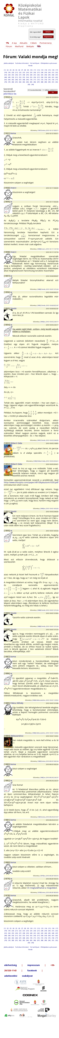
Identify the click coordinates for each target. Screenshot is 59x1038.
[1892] (7, 464)
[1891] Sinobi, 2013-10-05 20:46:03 (47, 440)
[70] (31, 80)
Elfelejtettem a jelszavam (49, 63)
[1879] (7, 878)
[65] (13, 80)
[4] (13, 70)
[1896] (7, 292)
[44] (46, 75)
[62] (56, 77)
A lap (14, 43)
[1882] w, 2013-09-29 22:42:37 (49, 777)
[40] (31, 75)
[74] (46, 80)
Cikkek (33, 43)
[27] (38, 72)
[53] (24, 77)
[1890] (7, 530)
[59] (46, 77)
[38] (24, 75)
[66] (16, 80)
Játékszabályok (9, 63)
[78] (5, 82)
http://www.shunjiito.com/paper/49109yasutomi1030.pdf (31, 482)
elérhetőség (10, 965)
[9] (28, 70)
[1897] (7, 275)
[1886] (7, 673)
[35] (13, 75)
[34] (9, 75)
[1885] (7, 703)
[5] (16, 70)
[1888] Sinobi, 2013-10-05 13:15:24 (47, 289)
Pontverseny (46, 43)
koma (13, 133)
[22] (20, 72)
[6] (19, 70)
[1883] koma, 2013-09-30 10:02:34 (48, 761)
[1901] (7, 133)
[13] (42, 70)
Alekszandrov (17, 735)
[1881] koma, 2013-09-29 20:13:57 (48, 817)
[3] (10, 70)
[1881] (7, 819)
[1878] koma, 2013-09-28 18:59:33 (48, 892)
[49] (9, 77)
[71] (35, 80)
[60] (49, 77)
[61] (53, 77)
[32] (56, 72)
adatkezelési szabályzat (18, 975)
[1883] (7, 764)
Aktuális (23, 43)
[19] (9, 72)
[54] (27, 77)
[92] (56, 82)
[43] (42, 75)
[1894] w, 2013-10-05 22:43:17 (49, 322)
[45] (49, 75)
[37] (20, 75)
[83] (24, 82)
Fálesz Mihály (17, 703)
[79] (9, 82)
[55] (31, 77)
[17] (57, 70)
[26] (35, 72)
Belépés (48, 32)
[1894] (7, 324)
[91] (53, 82)
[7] (22, 70)
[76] (53, 80)
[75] (49, 80)
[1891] (7, 511)
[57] (38, 77)
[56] (35, 77)
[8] (25, 70)
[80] (13, 82)
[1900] (7, 187)
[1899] (7, 201)
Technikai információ (22, 63)
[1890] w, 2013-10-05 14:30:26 (49, 508)
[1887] (7, 656)
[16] (53, 70)
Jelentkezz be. (10, 93)
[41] (35, 75)
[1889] (7, 613)
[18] (5, 72)
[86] (35, 82)
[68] (24, 80)
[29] (46, 72)
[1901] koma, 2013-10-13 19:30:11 (48, 130)
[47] (56, 75)
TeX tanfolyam (34, 63)
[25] (31, 72)
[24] (27, 72)
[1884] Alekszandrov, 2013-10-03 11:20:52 (45, 700)
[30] (49, 72)
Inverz (13, 187)
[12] (38, 70)
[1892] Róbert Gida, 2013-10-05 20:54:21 (45, 461)
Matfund (19, 46)
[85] (31, 82)
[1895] (7, 308)
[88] (42, 82)
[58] (42, 77)
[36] (16, 75)
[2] (7, 70)
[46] (53, 75)
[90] (49, 82)
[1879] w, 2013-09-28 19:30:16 (49, 876)
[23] (24, 72)
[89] (46, 82)
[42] (38, 75)
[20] (13, 72)
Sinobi (13, 308)
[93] (29, 84)
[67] (20, 80)
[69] (27, 80)
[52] (20, 77)
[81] (16, 82)
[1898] (7, 252)
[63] (5, 80)
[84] (27, 82)
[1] (5, 70)
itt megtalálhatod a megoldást (42, 887)
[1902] (7, 97)
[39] (27, 75)
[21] (16, 72)
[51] (16, 77)
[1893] (7, 443)
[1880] (7, 862)
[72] (38, 80)
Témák (30, 66)
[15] (49, 70)
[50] (13, 77)
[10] (31, 70)
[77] (56, 80)
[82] (20, 82)
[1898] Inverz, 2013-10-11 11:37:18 (47, 249)
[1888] (7, 629)
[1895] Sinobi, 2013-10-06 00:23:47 (47, 305)
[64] (9, 80)
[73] (42, 80)
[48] (5, 77)
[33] (5, 75)
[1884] (7, 735)
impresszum (33, 965)
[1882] (7, 780)
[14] (46, 70)
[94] (32, 84)
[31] (53, 72)
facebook (32, 970)
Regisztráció (48, 36)
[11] (35, 70)
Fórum (9, 46)
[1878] (7, 895)
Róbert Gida (16, 443)
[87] (38, 82)
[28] (42, 72)
